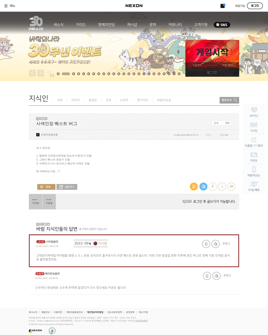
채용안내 (45, 312)
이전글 (35, 203)
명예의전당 (106, 25)
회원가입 (240, 6)
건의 (108, 100)
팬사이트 (142, 100)
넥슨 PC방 (143, 312)
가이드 (81, 25)
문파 (152, 25)
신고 (206, 244)
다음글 (49, 203)
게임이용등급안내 (74, 312)
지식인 (38, 98)
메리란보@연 (52, 273)
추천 (215, 244)
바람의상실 (164, 100)
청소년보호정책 (115, 312)
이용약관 (58, 312)
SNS (222, 25)
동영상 (93, 100)
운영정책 (130, 312)
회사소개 (33, 312)
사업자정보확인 (141, 321)
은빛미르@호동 (49, 134)
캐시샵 (132, 25)
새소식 (58, 25)
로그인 (255, 5)
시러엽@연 (52, 241)
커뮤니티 (175, 25)
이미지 (75, 100)
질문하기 (66, 187)
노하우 (124, 100)
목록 (46, 187)
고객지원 (201, 25)
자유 (60, 100)
